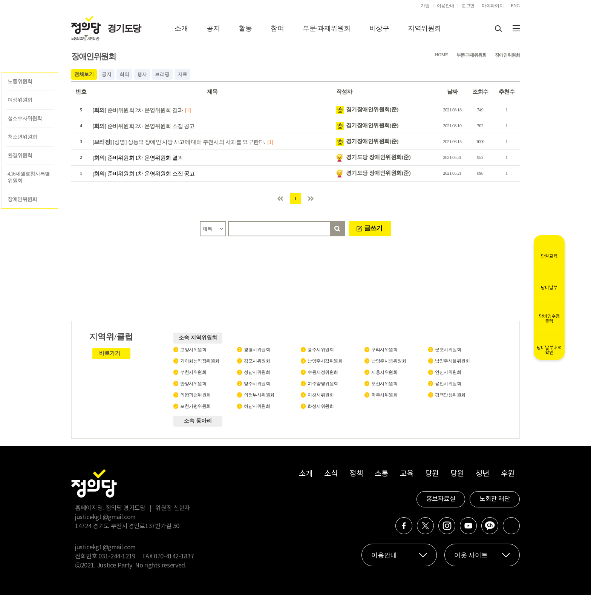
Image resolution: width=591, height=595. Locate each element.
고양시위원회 (193, 349)
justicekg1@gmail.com (105, 517)
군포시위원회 (448, 349)
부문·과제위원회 (327, 28)
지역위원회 (424, 28)
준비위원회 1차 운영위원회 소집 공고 (143, 174)
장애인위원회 (22, 199)
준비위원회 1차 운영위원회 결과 (137, 158)
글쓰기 (373, 228)
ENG (515, 5)
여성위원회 (20, 100)
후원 (507, 474)
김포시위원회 (257, 361)
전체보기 (84, 74)
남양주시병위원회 (388, 361)
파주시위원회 (384, 395)
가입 (425, 5)
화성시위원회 (321, 406)
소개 (181, 28)
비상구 (379, 28)
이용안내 (446, 5)
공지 (213, 28)
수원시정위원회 (323, 372)
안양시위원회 (193, 383)
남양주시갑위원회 (325, 361)
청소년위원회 (22, 137)
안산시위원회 (448, 372)
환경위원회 (20, 155)
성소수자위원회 (25, 118)
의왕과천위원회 (195, 395)
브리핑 (162, 74)
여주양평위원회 (323, 383)
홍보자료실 (441, 499)
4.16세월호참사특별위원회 (29, 177)
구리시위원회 (384, 349)
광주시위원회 (321, 349)
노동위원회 (20, 81)
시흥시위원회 (384, 372)
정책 (356, 474)
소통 (381, 474)
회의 (124, 74)
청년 (482, 474)
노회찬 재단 (494, 499)
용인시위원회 (448, 383)
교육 (406, 474)
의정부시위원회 (259, 395)
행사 (142, 74)
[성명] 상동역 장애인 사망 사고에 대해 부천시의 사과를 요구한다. (178, 142)
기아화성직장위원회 (199, 361)
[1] (188, 110)
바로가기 (109, 353)
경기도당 (124, 28)
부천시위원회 (193, 372)
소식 (330, 474)
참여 (277, 28)
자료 (182, 74)
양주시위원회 (257, 383)
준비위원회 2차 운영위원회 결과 (137, 110)
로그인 (468, 5)
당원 (431, 474)
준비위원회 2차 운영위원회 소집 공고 (143, 126)
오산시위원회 (384, 383)
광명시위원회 (257, 349)
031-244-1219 (116, 556)
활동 (245, 28)
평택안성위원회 (450, 395)
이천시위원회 (321, 395)
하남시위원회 (257, 406)
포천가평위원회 (195, 406)
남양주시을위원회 (452, 361)
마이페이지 (493, 5)
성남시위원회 (257, 372)
